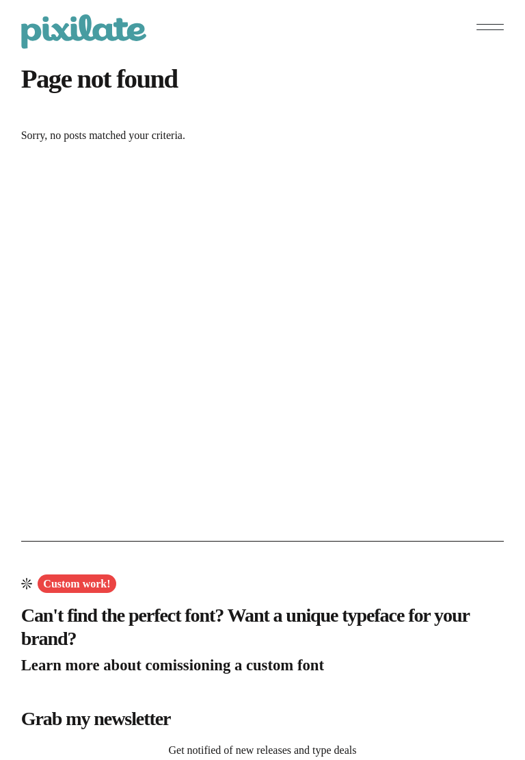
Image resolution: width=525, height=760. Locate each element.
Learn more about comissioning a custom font (172, 665)
